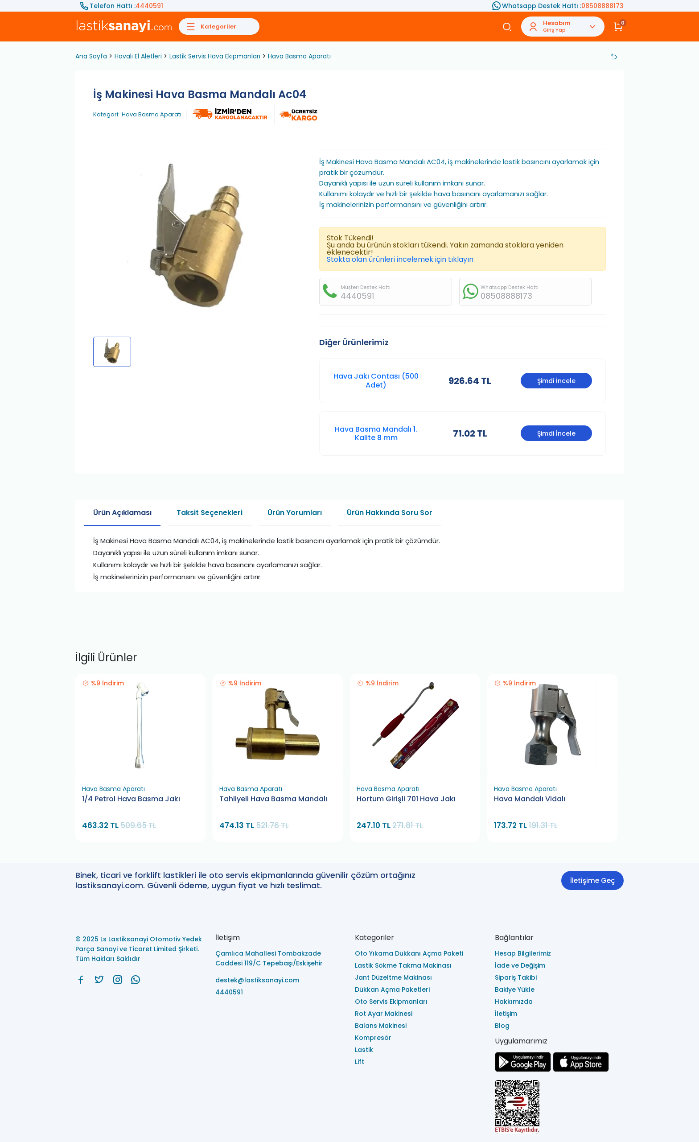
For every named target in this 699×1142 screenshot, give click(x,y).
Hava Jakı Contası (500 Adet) (376, 380)
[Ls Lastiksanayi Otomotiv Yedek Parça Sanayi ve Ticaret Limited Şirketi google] (523, 1069)
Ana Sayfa (91, 56)
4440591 (149, 5)
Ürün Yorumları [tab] (294, 512)
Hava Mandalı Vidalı (529, 799)
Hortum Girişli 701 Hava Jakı (406, 799)
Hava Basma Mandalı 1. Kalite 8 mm (376, 433)
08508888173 (602, 5)
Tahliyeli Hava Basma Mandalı (273, 799)
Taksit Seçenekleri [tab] (210, 512)
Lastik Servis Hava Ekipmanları (214, 56)
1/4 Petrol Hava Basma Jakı (131, 799)
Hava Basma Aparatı (299, 56)
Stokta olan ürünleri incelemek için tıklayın (400, 259)
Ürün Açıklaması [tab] (122, 512)
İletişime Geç (592, 880)
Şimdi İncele (556, 380)
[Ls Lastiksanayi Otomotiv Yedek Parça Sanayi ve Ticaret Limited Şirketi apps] (581, 1069)
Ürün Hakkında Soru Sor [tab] (389, 512)
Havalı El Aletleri (138, 56)
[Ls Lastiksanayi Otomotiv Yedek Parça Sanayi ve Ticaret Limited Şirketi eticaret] (559, 1107)
